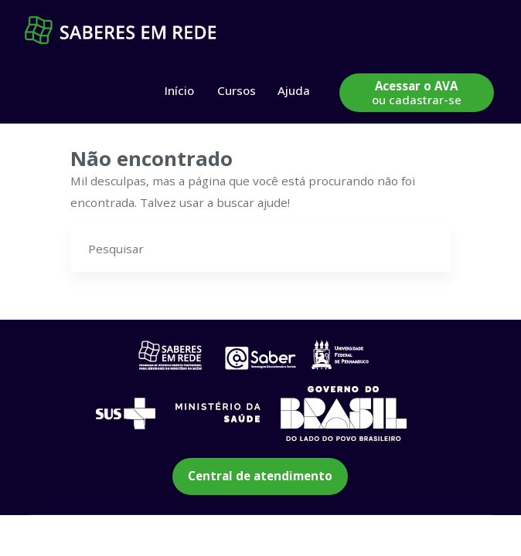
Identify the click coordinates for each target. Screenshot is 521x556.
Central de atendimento (260, 475)
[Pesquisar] (427, 248)
